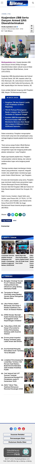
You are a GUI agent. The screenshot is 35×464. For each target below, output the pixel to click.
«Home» (4, 14)
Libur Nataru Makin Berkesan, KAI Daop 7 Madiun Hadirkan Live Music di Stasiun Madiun (13, 306)
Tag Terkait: (6, 220)
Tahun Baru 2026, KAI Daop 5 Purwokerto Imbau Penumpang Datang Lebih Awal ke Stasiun (12, 330)
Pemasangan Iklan (17, 438)
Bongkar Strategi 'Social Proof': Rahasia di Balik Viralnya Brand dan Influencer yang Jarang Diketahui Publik (13, 285)
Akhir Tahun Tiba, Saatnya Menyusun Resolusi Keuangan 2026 (13, 387)
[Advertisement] (15, 408)
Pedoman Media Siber (17, 442)
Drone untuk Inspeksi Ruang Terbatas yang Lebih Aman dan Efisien (13, 339)
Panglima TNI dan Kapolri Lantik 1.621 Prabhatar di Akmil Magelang (17, 105)
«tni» (9, 14)
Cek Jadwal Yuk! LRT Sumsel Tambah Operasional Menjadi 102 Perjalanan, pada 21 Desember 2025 (13, 377)
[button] (32, 31)
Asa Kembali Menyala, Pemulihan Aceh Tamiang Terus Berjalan (14, 351)
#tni (14, 220)
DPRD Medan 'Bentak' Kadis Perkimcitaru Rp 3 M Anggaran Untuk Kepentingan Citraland (13, 318)
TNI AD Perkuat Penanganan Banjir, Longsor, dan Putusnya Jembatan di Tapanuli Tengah (16, 112)
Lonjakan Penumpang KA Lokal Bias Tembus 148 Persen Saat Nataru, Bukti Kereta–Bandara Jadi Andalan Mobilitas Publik (13, 365)
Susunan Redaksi (17, 434)
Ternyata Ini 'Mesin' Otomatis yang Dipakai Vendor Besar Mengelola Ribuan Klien (13, 295)
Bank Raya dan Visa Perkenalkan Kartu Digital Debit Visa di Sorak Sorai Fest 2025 (22, 259)
